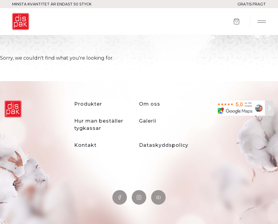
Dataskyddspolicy (163, 145)
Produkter (88, 104)
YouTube (158, 197)
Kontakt (85, 145)
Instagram (139, 197)
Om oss (149, 104)
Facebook (119, 197)
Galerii (147, 121)
